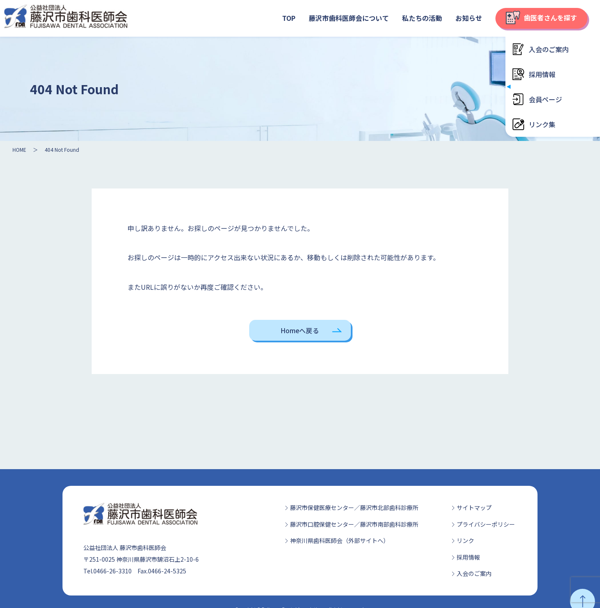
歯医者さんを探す (541, 17)
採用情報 (468, 557)
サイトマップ (474, 507)
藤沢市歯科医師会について (349, 18)
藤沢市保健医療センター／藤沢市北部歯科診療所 (354, 507)
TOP (288, 18)
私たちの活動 (422, 18)
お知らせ (468, 18)
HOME (19, 149)
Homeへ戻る (300, 330)
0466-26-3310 (112, 571)
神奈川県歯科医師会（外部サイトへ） (339, 540)
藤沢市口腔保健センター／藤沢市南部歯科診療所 (354, 524)
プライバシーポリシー (486, 524)
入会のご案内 (474, 573)
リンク (465, 540)
